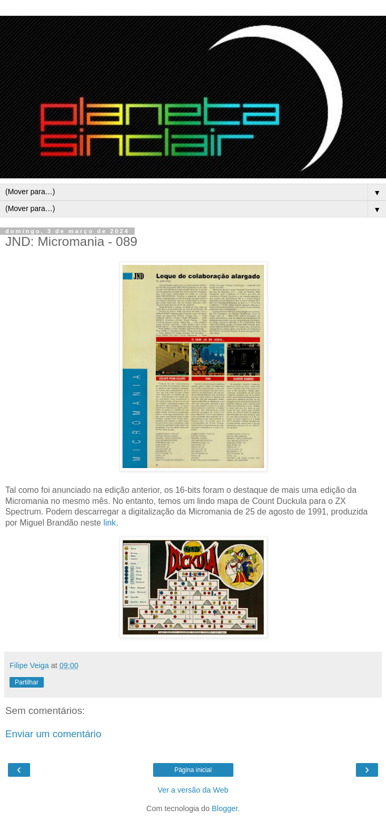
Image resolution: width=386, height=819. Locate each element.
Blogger (225, 808)
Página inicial (193, 770)
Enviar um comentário (53, 733)
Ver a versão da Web (192, 790)
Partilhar (27, 682)
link (109, 522)
